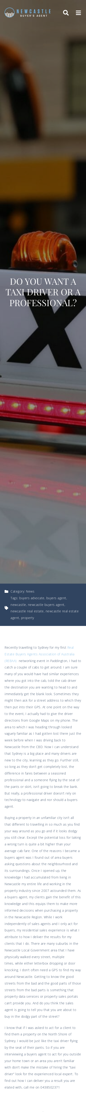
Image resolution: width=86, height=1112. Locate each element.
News (30, 591)
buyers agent (56, 598)
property (27, 618)
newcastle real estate (27, 611)
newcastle (18, 604)
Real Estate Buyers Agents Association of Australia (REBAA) (40, 654)
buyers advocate (31, 598)
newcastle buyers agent (46, 604)
